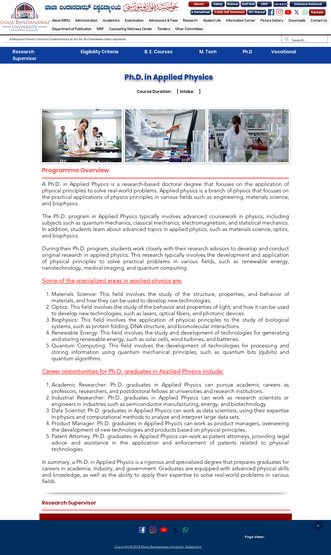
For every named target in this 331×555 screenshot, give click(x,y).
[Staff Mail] (248, 4)
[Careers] (280, 4)
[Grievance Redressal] (308, 4)
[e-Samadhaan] (201, 12)
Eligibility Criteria (99, 52)
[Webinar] (232, 4)
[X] (296, 12)
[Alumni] (199, 4)
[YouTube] (288, 12)
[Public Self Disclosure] (229, 12)
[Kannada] (317, 12)
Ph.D (247, 52)
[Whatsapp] (305, 12)
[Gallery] (218, 4)
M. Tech (208, 52)
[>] (318, 525)
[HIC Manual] (256, 12)
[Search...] (304, 40)
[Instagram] (279, 12)
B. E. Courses (158, 52)
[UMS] (264, 4)
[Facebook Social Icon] (271, 12)
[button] (61, 20)
